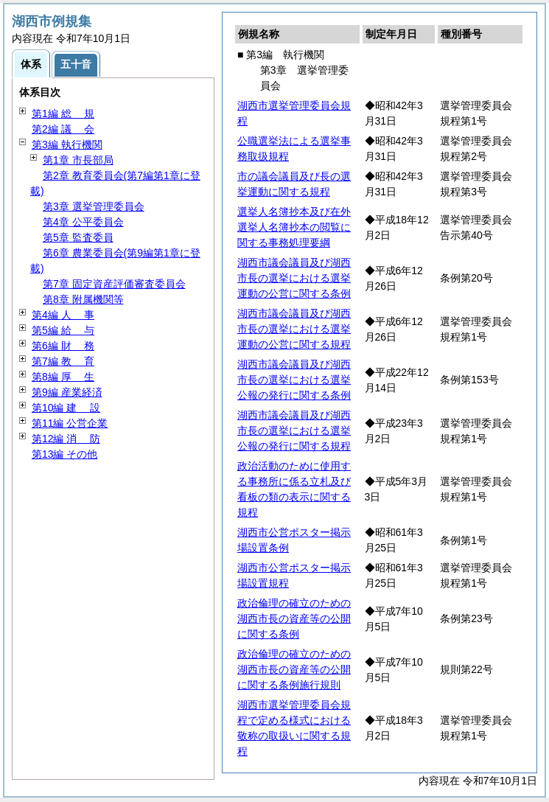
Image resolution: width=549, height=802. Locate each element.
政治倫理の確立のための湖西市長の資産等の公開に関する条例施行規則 (294, 669)
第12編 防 (66, 438)
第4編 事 (63, 315)
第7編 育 (63, 361)
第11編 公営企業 (70, 423)
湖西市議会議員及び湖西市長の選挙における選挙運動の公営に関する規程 (294, 328)
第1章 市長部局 (78, 160)
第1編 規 (63, 113)
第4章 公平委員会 (83, 222)
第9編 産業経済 (67, 392)
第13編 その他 (64, 454)
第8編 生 (63, 377)
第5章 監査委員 (78, 237)
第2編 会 (63, 129)
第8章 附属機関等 (83, 299)
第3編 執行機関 (67, 144)
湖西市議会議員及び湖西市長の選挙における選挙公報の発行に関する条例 (294, 379)
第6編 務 (63, 346)
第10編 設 (66, 408)
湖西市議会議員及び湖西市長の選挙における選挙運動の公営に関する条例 (294, 278)
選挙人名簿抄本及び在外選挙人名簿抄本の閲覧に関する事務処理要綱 (294, 227)
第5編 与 (63, 330)
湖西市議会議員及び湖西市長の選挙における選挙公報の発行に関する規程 (294, 430)
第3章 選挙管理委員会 (93, 206)
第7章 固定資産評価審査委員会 (114, 284)
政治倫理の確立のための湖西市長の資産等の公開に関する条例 (294, 618)
